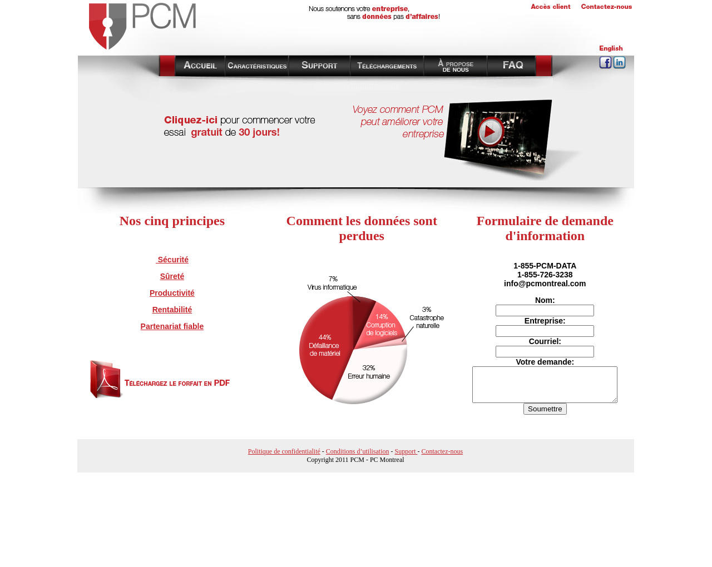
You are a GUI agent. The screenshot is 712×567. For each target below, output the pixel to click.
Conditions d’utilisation (357, 451)
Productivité (172, 293)
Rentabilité (172, 309)
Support (405, 451)
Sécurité (172, 259)
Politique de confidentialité (284, 451)
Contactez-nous (442, 451)
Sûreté (172, 276)
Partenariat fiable (172, 326)
